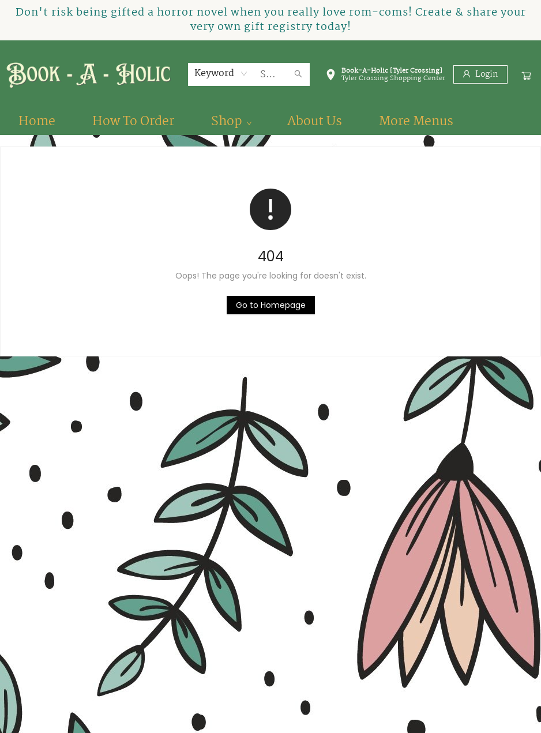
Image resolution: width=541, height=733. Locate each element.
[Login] (480, 74)
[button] (385, 77)
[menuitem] (37, 121)
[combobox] (221, 74)
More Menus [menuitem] (416, 121)
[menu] (270, 121)
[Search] (298, 74)
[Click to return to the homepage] (271, 305)
